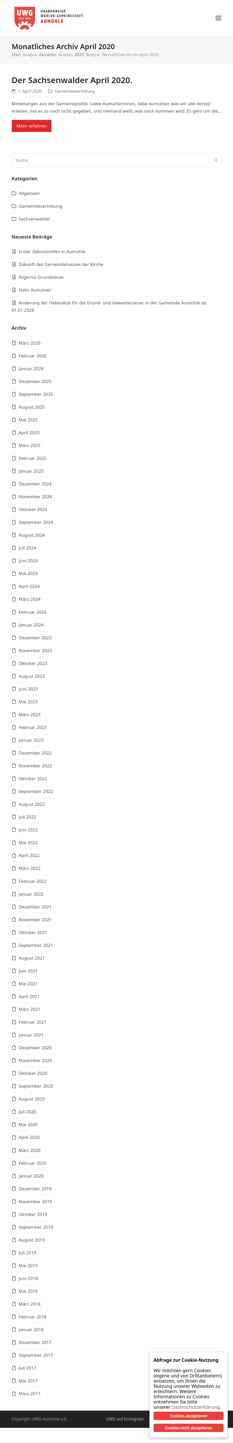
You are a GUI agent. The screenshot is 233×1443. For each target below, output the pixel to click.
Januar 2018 (31, 1332)
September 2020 (36, 1089)
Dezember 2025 (35, 384)
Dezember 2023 (35, 640)
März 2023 (29, 717)
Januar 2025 (31, 474)
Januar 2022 (31, 896)
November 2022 (35, 768)
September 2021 (36, 948)
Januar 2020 (31, 1178)
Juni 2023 (28, 691)
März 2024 (29, 602)
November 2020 (35, 1063)
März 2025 (29, 448)
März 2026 (29, 345)
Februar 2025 (32, 461)
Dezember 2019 (35, 1191)
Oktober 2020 (33, 1076)
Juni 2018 (28, 1281)
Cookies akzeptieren (188, 1416)
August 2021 (32, 961)
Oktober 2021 (33, 935)
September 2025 (36, 397)
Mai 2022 (28, 845)
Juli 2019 (27, 1255)
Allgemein (29, 196)
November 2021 (35, 922)
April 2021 (29, 999)
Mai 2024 (28, 576)
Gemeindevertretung (75, 94)
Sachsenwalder (34, 221)
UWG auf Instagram (125, 1421)
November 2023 (35, 653)
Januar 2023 (31, 743)
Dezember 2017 (35, 1345)
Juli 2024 (27, 550)
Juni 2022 (28, 832)
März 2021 (29, 1012)
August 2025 (32, 410)
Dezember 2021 (35, 909)
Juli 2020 (27, 1114)
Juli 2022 (27, 819)
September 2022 (36, 794)
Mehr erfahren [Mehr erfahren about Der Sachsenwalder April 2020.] (31, 128)
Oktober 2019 (33, 1217)
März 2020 (29, 1153)
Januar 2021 (31, 1037)
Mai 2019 (28, 1268)
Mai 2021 (28, 986)
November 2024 (35, 499)
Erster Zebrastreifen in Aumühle (52, 254)
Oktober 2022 (33, 781)
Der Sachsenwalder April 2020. (72, 82)
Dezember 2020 (35, 1050)
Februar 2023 (32, 730)
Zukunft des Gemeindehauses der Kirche (61, 267)
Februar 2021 (32, 1025)
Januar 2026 (31, 371)
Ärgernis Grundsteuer (41, 280)
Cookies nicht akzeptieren (188, 1428)
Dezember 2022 (35, 755)
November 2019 (35, 1204)
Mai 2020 (28, 1127)
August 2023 (32, 679)
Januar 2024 (31, 627)
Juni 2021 (28, 973)
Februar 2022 (32, 883)
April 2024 (29, 589)
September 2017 (36, 1358)
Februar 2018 (32, 1319)
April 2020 (29, 1140)
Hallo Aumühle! (35, 292)
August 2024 (32, 538)
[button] (218, 19)
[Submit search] (216, 162)
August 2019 (32, 1242)
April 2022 (29, 858)
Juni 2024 (28, 563)
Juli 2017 (27, 1370)
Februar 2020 (32, 1165)
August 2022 (32, 807)
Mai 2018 (28, 1294)
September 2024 (36, 525)
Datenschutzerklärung (192, 1407)
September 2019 (36, 1230)
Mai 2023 (28, 704)
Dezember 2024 (35, 486)
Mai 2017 (28, 1383)
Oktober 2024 (33, 512)
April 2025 (29, 435)
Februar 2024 (32, 614)
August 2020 (32, 1101)
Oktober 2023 (33, 666)
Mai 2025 (28, 422)
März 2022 (29, 871)
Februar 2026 (32, 358)
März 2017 (29, 1396)
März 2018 (29, 1306)
